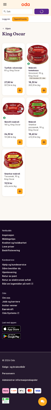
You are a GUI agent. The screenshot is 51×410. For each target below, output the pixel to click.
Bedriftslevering (11, 250)
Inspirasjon (8, 235)
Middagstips (8, 239)
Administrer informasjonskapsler (20, 380)
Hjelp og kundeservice (14, 264)
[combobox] (19, 11)
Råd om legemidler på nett (17, 283)
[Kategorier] (5, 4)
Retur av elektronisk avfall (16, 280)
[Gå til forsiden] (25, 4)
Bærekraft (7, 309)
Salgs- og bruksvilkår (13, 366)
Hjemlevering (9, 272)
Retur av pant (9, 276)
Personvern (8, 373)
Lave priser (8, 246)
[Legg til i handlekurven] (20, 90)
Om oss (6, 297)
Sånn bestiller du (11, 268)
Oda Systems (10, 313)
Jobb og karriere (11, 301)
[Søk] (4, 11)
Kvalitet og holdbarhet (14, 242)
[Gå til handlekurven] (41, 11)
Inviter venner (9, 305)
